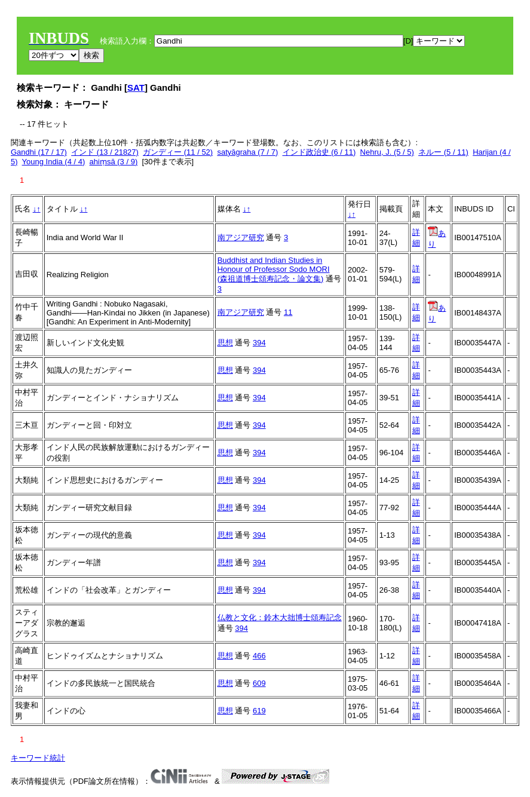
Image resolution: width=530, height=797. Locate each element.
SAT (136, 87)
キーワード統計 (38, 757)
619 (259, 710)
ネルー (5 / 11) (443, 152)
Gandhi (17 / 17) (39, 152)
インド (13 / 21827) (105, 152)
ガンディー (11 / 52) (178, 152)
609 (259, 683)
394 (259, 342)
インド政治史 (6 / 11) (319, 152)
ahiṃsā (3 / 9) (114, 161)
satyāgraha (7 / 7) (247, 152)
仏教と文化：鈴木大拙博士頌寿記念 (279, 617)
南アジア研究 (240, 237)
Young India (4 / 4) (53, 161)
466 (259, 655)
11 (288, 312)
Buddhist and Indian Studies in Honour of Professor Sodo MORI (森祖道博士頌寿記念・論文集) (273, 269)
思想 (225, 342)
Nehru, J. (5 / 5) (387, 152)
